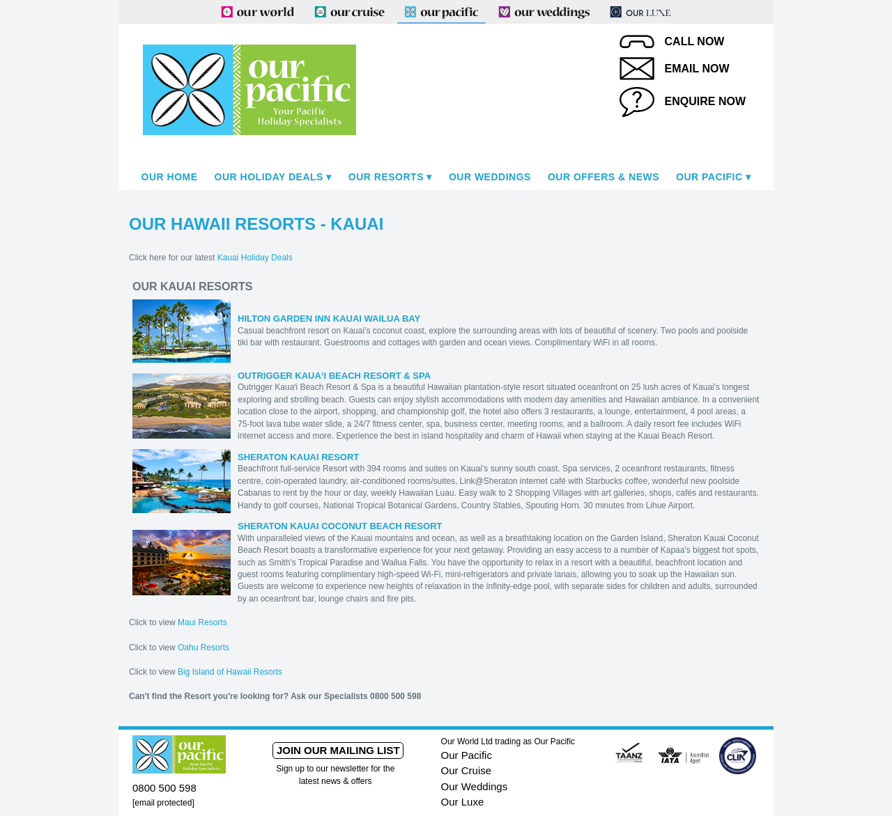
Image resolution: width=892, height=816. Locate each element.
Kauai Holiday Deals (255, 257)
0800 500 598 (164, 788)
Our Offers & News (603, 176)
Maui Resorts (202, 622)
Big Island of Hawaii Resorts (230, 672)
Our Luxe (462, 802)
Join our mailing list (338, 750)
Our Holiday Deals (269, 176)
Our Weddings (490, 176)
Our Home (169, 176)
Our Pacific (709, 176)
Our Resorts (386, 176)
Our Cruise (466, 770)
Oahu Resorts (203, 647)
